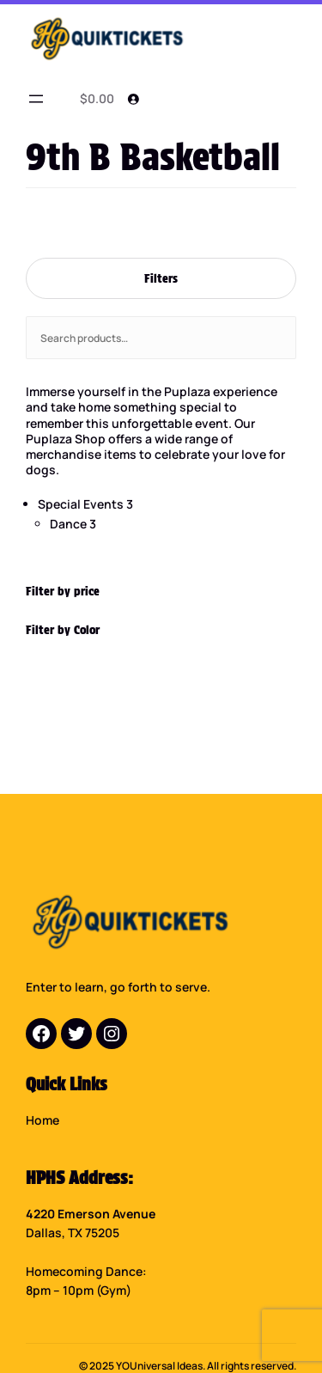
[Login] (133, 99)
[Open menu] (36, 98)
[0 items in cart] (94, 99)
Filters (161, 278)
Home (42, 1120)
